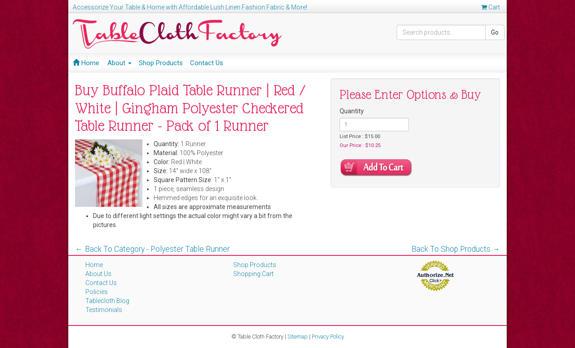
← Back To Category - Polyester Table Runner (152, 249)
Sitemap (298, 336)
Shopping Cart (253, 273)
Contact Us (206, 63)
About (119, 63)
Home (86, 63)
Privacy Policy (328, 336)
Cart (490, 7)
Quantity (352, 111)
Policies (96, 291)
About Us (98, 273)
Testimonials (103, 309)
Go (495, 32)
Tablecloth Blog (107, 300)
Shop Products (161, 63)
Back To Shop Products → (455, 249)
